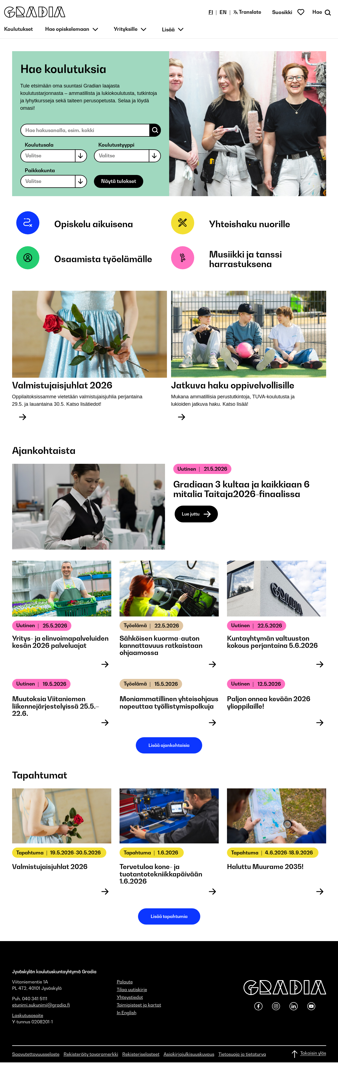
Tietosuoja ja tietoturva (242, 1054)
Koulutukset (18, 29)
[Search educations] (90, 130)
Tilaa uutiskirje (132, 989)
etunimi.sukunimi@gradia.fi (41, 1005)
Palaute (125, 982)
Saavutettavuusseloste (36, 1054)
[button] (34, 12)
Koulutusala (39, 145)
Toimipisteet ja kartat (139, 1005)
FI (211, 12)
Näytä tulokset (118, 181)
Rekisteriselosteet (140, 1054)
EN (223, 12)
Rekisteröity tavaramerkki (91, 1054)
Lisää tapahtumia (169, 916)
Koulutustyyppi (116, 145)
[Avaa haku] (322, 12)
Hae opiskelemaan (67, 29)
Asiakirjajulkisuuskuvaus (189, 1054)
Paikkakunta (40, 170)
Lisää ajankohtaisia (169, 745)
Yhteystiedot (130, 997)
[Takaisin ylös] (308, 1054)
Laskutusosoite (27, 1015)
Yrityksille (125, 29)
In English (126, 1012)
